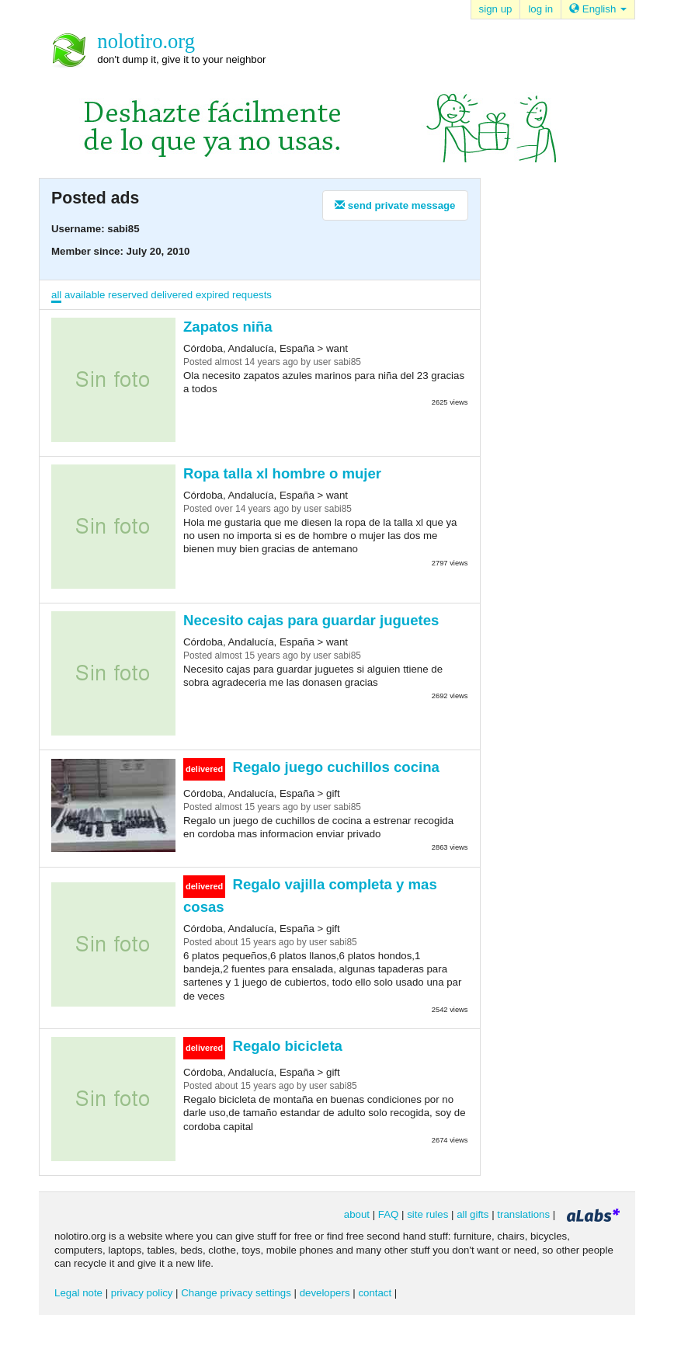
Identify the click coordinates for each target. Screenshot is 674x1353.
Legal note (78, 1293)
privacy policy (142, 1293)
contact (374, 1293)
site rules (427, 1214)
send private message (395, 205)
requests (252, 295)
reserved (128, 295)
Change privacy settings (236, 1293)
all (56, 295)
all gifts (472, 1214)
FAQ (388, 1214)
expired (213, 295)
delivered (172, 295)
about (357, 1214)
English (598, 9)
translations (523, 1214)
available (84, 295)
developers (325, 1293)
